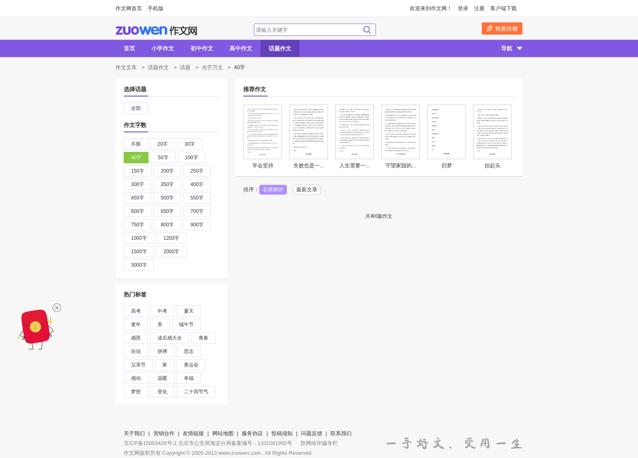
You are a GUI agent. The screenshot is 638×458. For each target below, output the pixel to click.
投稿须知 (282, 433)
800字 (167, 225)
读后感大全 (169, 338)
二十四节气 (196, 391)
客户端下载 (503, 8)
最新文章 (306, 189)
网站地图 (223, 433)
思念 (189, 351)
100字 (191, 157)
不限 (136, 144)
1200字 (171, 238)
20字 (162, 144)
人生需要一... (354, 165)
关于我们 (134, 433)
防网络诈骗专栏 (319, 443)
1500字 (139, 251)
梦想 (136, 391)
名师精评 (273, 189)
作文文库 (126, 67)
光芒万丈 (212, 67)
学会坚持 (262, 165)
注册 (479, 8)
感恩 (136, 338)
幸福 (189, 378)
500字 (167, 198)
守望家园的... (400, 165)
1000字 (139, 238)
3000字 (139, 265)
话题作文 (280, 48)
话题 (185, 67)
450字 (137, 198)
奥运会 (191, 365)
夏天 (189, 311)
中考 (162, 311)
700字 (196, 211)
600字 (137, 211)
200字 (167, 171)
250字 (196, 171)
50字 (163, 157)
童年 (136, 324)
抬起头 (492, 165)
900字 (196, 225)
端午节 (186, 324)
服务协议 (252, 433)
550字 (196, 198)
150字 (137, 171)
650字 (167, 211)
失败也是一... (308, 165)
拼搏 (162, 351)
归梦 (446, 165)
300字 (137, 184)
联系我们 (341, 433)
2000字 (171, 251)
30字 (189, 144)
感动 (136, 378)
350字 (167, 184)
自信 (136, 351)
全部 (136, 108)
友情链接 (193, 433)
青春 (203, 338)
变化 (162, 391)
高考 (136, 311)
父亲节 (138, 365)
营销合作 (164, 433)
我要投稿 (502, 28)
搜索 (367, 29)
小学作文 (162, 48)
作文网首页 (129, 8)
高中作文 (240, 48)
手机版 (156, 8)
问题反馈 (311, 433)
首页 (129, 48)
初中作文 (201, 48)
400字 (196, 184)
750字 (137, 225)
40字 (136, 157)
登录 (463, 8)
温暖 (162, 378)
